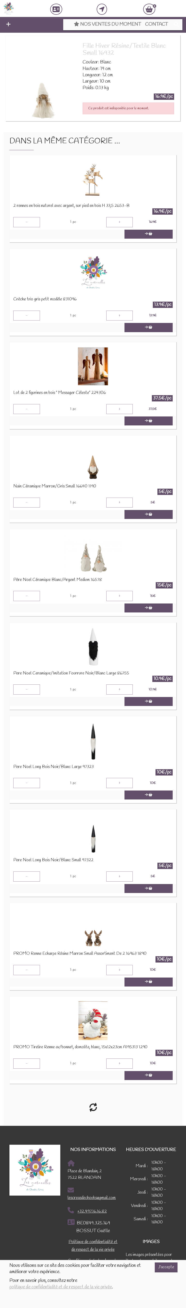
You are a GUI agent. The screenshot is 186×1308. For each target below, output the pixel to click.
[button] (7, 25)
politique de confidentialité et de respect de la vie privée (60, 1287)
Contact (156, 24)
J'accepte (166, 1267)
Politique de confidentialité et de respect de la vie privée (93, 1246)
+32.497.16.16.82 (87, 1210)
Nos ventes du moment (107, 24)
